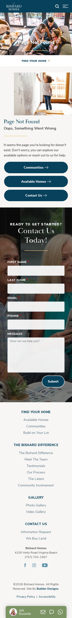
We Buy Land (36, 538)
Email (13, 298)
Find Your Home (35, 412)
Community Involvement (36, 485)
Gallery (36, 497)
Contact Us (33, 195)
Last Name (17, 280)
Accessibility (47, 596)
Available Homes (33, 181)
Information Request (36, 532)
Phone (14, 316)
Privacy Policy (26, 596)
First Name (18, 262)
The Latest (36, 478)
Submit (53, 381)
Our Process (36, 472)
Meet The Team (36, 459)
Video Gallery (36, 511)
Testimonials (36, 465)
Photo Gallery (36, 505)
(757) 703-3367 (36, 557)
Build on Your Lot (36, 432)
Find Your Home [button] (34, 61)
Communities (33, 167)
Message (15, 334)
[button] (57, 6)
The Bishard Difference (36, 445)
